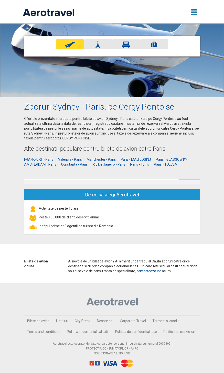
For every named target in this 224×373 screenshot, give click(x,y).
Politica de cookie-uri (179, 332)
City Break (82, 321)
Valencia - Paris (70, 159)
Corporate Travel (133, 321)
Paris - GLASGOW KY (171, 159)
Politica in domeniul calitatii (87, 332)
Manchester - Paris (101, 159)
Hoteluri (62, 321)
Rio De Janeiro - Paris (109, 164)
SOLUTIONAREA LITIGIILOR (112, 353)
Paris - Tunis (139, 164)
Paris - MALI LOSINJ (136, 159)
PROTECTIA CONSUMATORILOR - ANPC (112, 348)
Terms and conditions (43, 332)
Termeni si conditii (166, 321)
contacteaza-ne (149, 271)
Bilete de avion (38, 321)
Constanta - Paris (74, 164)
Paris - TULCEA (165, 164)
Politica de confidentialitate (136, 332)
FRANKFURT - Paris (38, 159)
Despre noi (105, 321)
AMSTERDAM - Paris (40, 164)
